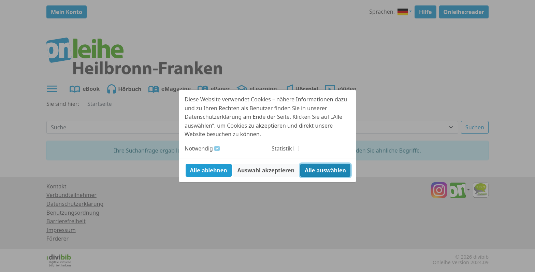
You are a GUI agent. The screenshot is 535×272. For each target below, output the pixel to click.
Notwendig (199, 148)
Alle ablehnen (208, 170)
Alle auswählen (325, 170)
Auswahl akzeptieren (265, 170)
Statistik (282, 148)
